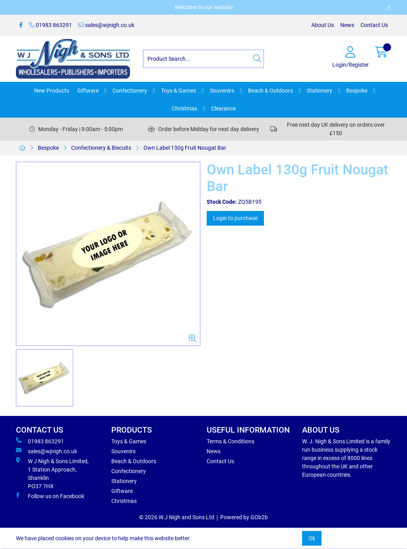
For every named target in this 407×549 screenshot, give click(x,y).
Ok (311, 538)
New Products (51, 90)
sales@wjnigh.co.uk (106, 25)
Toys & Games (178, 90)
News (347, 25)
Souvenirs (222, 90)
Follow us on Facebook (50, 495)
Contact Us (374, 25)
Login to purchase (235, 218)
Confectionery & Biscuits (101, 148)
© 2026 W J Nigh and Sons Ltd (176, 517)
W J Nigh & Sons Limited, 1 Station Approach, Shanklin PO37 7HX (52, 473)
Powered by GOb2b (244, 517)
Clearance (223, 108)
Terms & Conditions (230, 441)
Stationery (319, 90)
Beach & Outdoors (270, 90)
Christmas (184, 108)
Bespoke (356, 90)
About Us (322, 25)
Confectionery (129, 90)
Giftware (88, 90)
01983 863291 (50, 25)
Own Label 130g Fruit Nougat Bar (184, 148)
